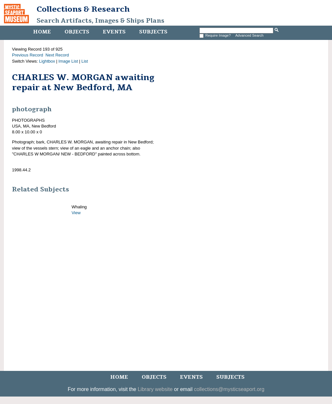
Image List (68, 61)
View (76, 212)
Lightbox (47, 61)
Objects (77, 31)
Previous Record (27, 55)
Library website (155, 389)
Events (114, 31)
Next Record (57, 55)
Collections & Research (83, 9)
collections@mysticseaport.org (229, 389)
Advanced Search (249, 35)
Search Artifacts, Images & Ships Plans (100, 21)
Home (42, 31)
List (84, 61)
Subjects (153, 31)
